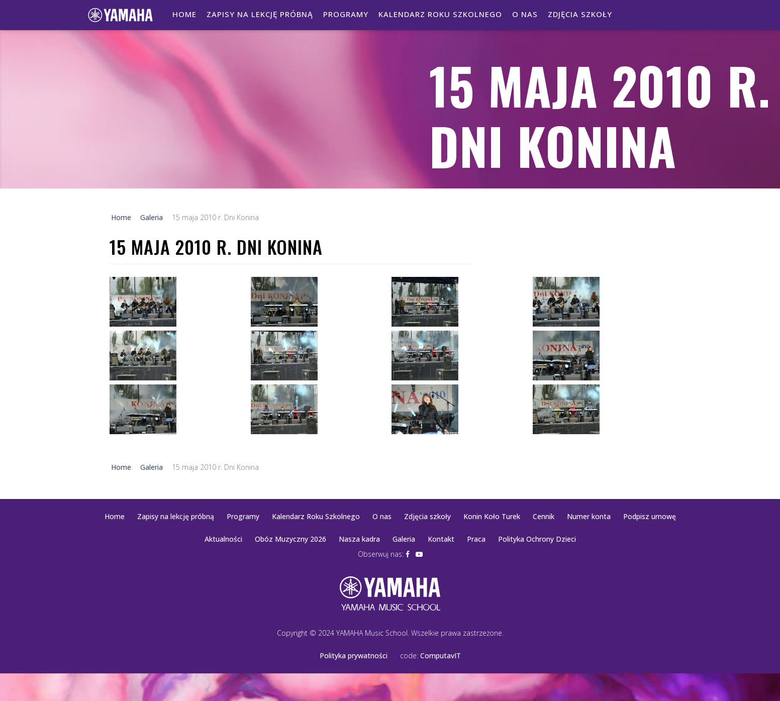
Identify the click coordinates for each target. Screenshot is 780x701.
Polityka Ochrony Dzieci (537, 539)
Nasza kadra (359, 539)
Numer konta (589, 516)
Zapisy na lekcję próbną (260, 14)
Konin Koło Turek (491, 516)
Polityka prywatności (353, 655)
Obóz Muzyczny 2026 (290, 539)
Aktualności (223, 539)
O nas (525, 14)
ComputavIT (440, 655)
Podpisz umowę (649, 516)
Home (184, 14)
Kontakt (441, 539)
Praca (476, 539)
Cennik (543, 516)
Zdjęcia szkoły (580, 14)
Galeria (404, 539)
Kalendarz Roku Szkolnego (440, 14)
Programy (345, 14)
